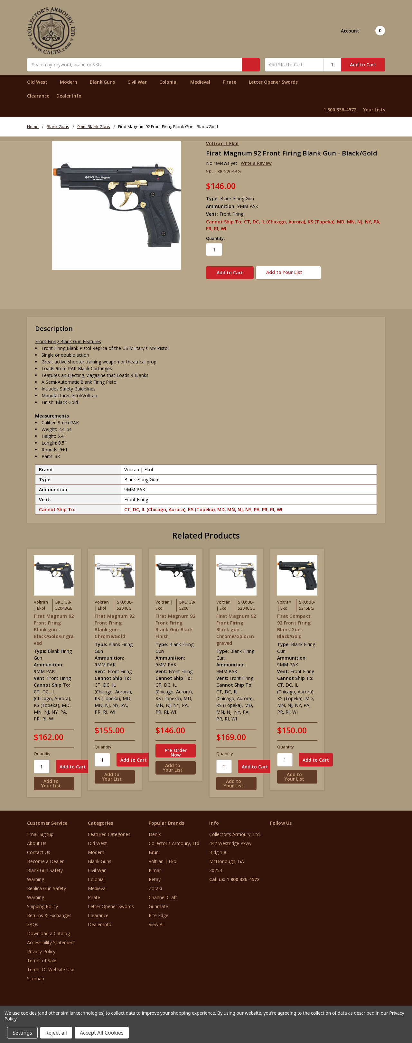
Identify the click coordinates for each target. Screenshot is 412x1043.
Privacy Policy (41, 948)
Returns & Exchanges (49, 912)
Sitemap (35, 975)
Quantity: (215, 238)
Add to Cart (363, 64)
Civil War (139, 82)
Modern (71, 82)
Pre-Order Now (176, 749)
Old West (40, 82)
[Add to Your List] (54, 780)
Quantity (42, 750)
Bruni (154, 849)
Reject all (56, 1032)
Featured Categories (109, 831)
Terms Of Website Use (50, 966)
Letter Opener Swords (276, 82)
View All (156, 921)
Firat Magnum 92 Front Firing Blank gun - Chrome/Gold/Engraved (236, 625)
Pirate (232, 82)
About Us (36, 840)
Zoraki (155, 885)
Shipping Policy (42, 903)
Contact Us (38, 849)
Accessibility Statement (51, 939)
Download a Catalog (48, 930)
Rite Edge (158, 912)
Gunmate (158, 903)
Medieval (203, 82)
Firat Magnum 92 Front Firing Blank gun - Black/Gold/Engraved (54, 625)
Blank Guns (105, 82)
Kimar (155, 867)
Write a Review (256, 163)
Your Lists (374, 110)
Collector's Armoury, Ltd (174, 840)
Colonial (171, 82)
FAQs (32, 921)
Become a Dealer (45, 858)
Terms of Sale (41, 957)
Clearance (38, 96)
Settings (22, 1032)
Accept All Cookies (102, 1032)
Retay (155, 876)
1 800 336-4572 (339, 110)
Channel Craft (163, 894)
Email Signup (40, 831)
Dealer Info (68, 96)
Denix (155, 831)
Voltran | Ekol (163, 858)
